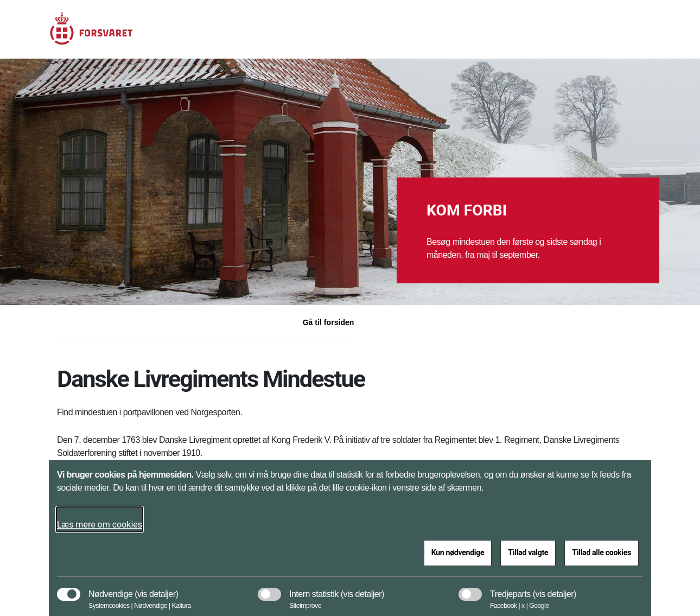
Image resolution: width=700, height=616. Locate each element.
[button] (156, 589)
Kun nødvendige (458, 552)
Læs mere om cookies (99, 524)
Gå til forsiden (328, 322)
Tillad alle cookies (601, 552)
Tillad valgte (528, 552)
